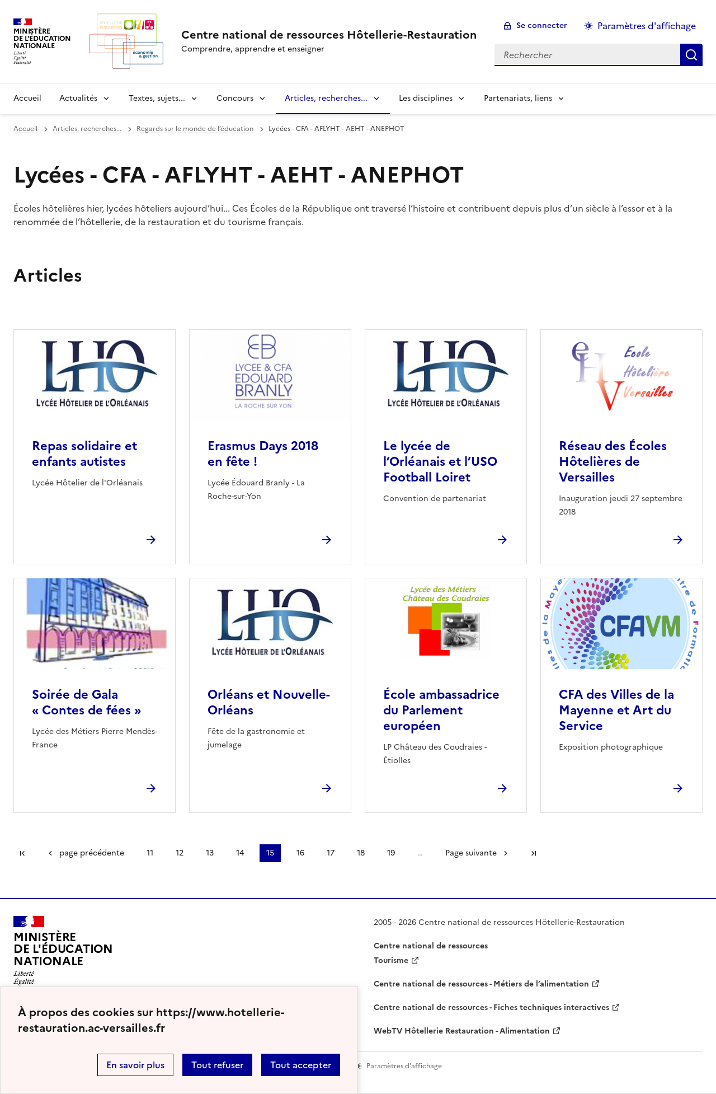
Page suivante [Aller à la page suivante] (471, 853)
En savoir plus (135, 1065)
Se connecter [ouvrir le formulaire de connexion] (541, 25)
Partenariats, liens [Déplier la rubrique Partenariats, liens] (518, 98)
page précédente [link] (91, 853)
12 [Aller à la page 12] (179, 853)
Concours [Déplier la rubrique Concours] (234, 98)
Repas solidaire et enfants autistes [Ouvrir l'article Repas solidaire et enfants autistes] (84, 454)
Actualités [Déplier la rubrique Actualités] (78, 98)
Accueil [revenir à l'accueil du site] (27, 98)
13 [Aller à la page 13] (210, 853)
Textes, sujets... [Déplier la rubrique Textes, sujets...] (157, 98)
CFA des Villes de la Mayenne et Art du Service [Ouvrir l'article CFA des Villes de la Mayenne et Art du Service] (616, 710)
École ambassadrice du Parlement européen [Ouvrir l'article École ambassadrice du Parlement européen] (441, 710)
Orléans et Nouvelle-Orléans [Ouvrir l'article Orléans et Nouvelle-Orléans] (269, 702)
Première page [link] (22, 853)
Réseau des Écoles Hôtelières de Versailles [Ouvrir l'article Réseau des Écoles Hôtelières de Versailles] (613, 462)
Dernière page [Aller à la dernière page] (534, 853)
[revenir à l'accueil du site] (329, 35)
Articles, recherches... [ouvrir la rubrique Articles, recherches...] (87, 129)
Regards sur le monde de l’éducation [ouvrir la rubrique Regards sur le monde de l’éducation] (194, 129)
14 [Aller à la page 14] (240, 853)
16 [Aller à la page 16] (300, 853)
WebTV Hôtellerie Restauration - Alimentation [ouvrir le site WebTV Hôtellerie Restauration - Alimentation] (462, 1031)
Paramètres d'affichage (646, 25)
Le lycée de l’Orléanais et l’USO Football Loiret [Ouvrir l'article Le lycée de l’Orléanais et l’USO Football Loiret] (440, 462)
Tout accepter (300, 1065)
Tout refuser (217, 1065)
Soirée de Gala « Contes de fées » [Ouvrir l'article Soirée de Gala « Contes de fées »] (86, 702)
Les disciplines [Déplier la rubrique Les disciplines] (426, 98)
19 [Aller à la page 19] (391, 853)
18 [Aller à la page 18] (361, 853)
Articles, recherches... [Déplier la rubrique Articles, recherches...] (326, 98)
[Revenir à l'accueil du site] (63, 954)
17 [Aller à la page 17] (331, 853)
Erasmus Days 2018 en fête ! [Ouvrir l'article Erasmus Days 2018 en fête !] (263, 454)
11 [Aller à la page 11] (150, 853)
